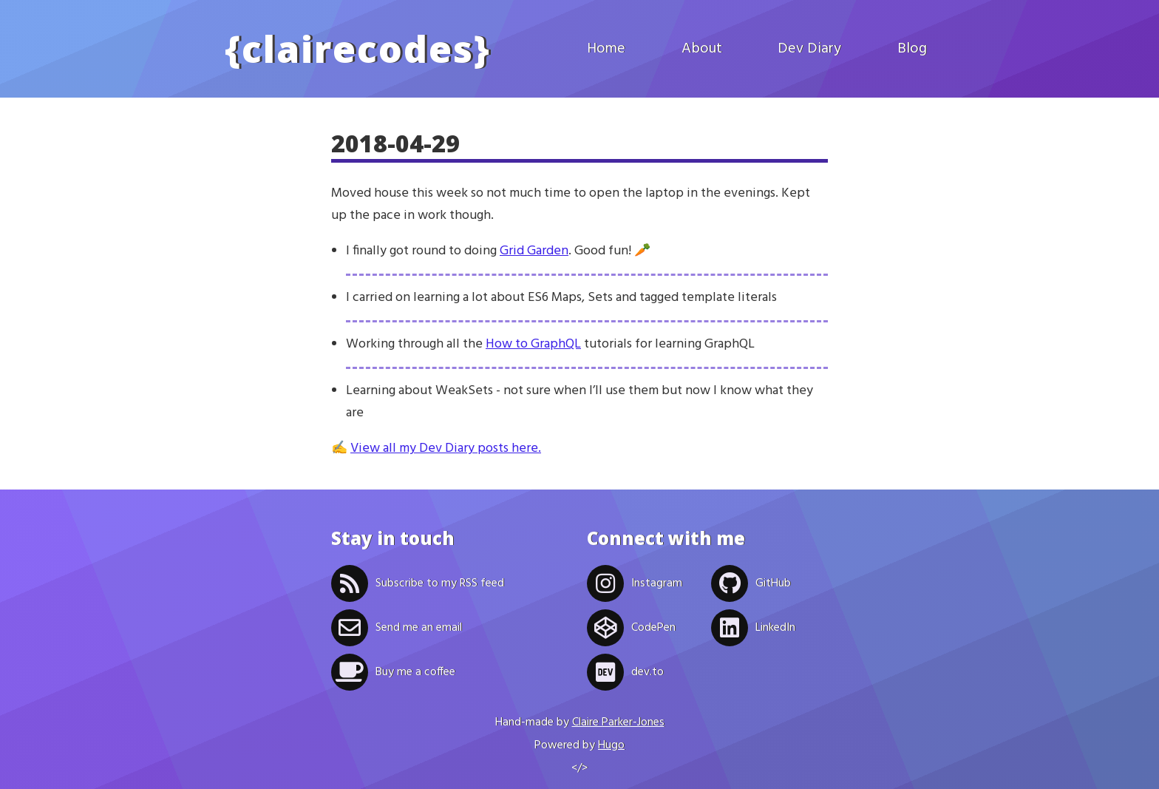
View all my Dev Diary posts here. (445, 448)
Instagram (634, 583)
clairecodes (358, 49)
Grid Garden (534, 251)
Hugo (611, 745)
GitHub (751, 583)
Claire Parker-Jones (618, 722)
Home (606, 49)
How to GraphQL (533, 344)
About (702, 49)
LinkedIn (753, 627)
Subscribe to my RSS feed (417, 583)
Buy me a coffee (393, 672)
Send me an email (396, 627)
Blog (912, 49)
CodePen (631, 627)
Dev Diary (809, 49)
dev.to (625, 672)
